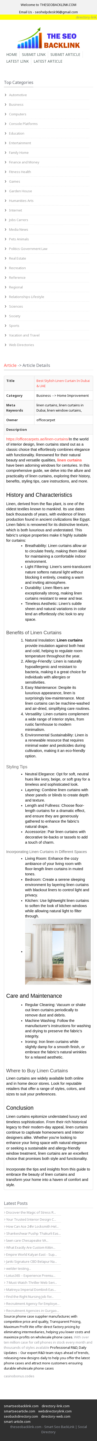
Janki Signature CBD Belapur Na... (30, 1261)
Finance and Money (24, 162)
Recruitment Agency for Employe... (31, 1303)
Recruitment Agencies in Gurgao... (31, 1310)
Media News (18, 229)
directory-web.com (55, 1416)
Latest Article (48, 61)
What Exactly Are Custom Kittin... (29, 1247)
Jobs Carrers (18, 219)
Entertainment (20, 143)
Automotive (18, 94)
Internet (15, 210)
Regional (16, 287)
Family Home (19, 152)
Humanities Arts (21, 200)
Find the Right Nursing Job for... (29, 1296)
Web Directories (21, 344)
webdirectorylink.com (55, 1411)
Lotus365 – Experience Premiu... (29, 1275)
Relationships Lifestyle (26, 296)
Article (10, 365)
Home (11, 54)
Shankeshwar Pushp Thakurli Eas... (32, 1233)
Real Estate (17, 258)
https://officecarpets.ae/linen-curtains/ (37, 439)
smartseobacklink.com (21, 1406)
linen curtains (69, 460)
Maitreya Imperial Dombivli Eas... (30, 1289)
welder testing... (17, 1268)
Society (14, 316)
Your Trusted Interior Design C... (30, 1219)
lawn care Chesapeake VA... (26, 1240)
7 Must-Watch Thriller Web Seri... (30, 1282)
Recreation (17, 268)
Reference (17, 277)
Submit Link (34, 54)
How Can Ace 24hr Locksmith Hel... (31, 1226)
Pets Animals (19, 239)
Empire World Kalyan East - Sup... (30, 1254)
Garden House (20, 191)
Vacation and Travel (24, 335)
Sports (14, 325)
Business (16, 104)
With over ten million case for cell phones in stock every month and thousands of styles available (48, 1342)
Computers (17, 114)
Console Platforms (23, 123)
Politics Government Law (28, 248)
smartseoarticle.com (19, 1411)
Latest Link (17, 61)
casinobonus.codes (19, 1376)
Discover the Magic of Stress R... (30, 1212)
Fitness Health (20, 171)
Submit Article (65, 54)
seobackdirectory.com (21, 1416)
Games (14, 181)
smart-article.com (17, 1421)
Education (16, 133)
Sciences (16, 306)
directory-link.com (56, 1406)
